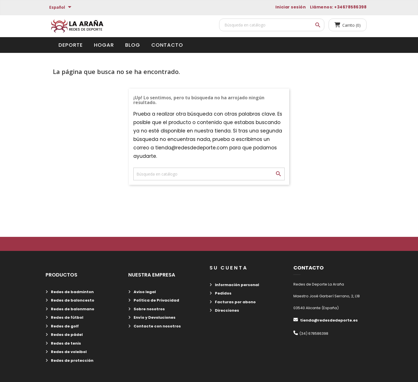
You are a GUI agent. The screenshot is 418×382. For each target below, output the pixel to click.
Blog (132, 44)
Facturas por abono (235, 302)
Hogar (104, 44)
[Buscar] (271, 25)
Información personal (236, 284)
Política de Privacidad (156, 300)
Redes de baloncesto (72, 300)
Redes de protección (71, 360)
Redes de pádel (66, 334)
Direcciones (226, 310)
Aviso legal (144, 292)
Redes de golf (64, 326)
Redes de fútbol (66, 317)
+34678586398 (350, 7)
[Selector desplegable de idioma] (61, 7)
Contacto (167, 44)
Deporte (71, 44)
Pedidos (223, 293)
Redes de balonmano (72, 309)
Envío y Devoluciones (154, 317)
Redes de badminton (72, 292)
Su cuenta (229, 267)
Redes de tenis (65, 343)
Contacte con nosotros (157, 326)
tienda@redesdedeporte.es (329, 320)
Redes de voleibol (68, 351)
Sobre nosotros (149, 309)
